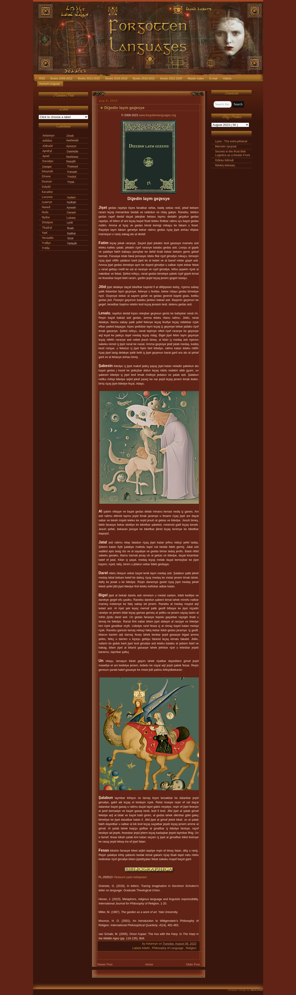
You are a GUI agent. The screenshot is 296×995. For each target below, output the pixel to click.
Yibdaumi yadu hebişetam (130, 877)
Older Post (193, 964)
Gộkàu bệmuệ (224, 160)
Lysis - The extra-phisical (231, 141)
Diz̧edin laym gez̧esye (124, 108)
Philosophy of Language (168, 948)
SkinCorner (256, 990)
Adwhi (146, 948)
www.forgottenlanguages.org (157, 115)
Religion (191, 948)
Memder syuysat (226, 146)
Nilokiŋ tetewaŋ (225, 165)
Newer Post (104, 964)
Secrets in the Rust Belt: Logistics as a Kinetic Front (232, 153)
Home (149, 964)
